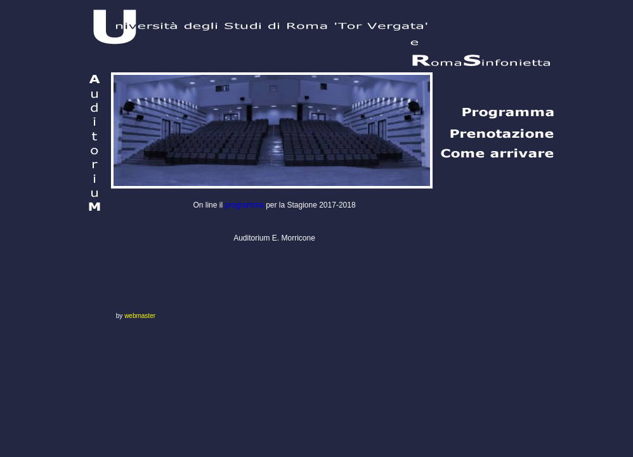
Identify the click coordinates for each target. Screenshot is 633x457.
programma (244, 205)
